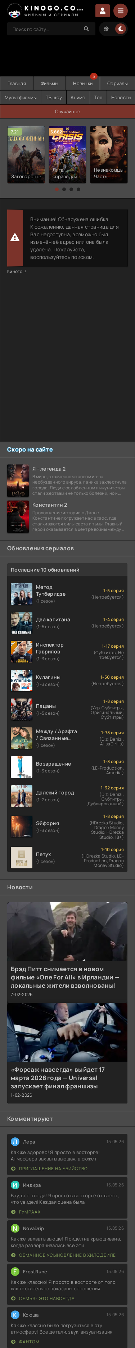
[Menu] (120, 11)
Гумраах (26, 1212)
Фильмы (50, 83)
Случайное (68, 111)
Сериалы (117, 83)
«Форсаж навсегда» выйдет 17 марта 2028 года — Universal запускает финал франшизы (58, 1077)
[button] (57, 189)
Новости (121, 97)
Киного (15, 271)
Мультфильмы (21, 97)
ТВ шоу (54, 97)
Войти (102, 10)
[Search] (86, 28)
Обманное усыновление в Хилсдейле (63, 1255)
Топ (98, 97)
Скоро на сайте (30, 449)
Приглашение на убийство (49, 1169)
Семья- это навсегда (43, 1298)
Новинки (83, 83)
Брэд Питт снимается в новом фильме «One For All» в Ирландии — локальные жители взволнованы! (65, 977)
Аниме (78, 97)
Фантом (25, 1342)
